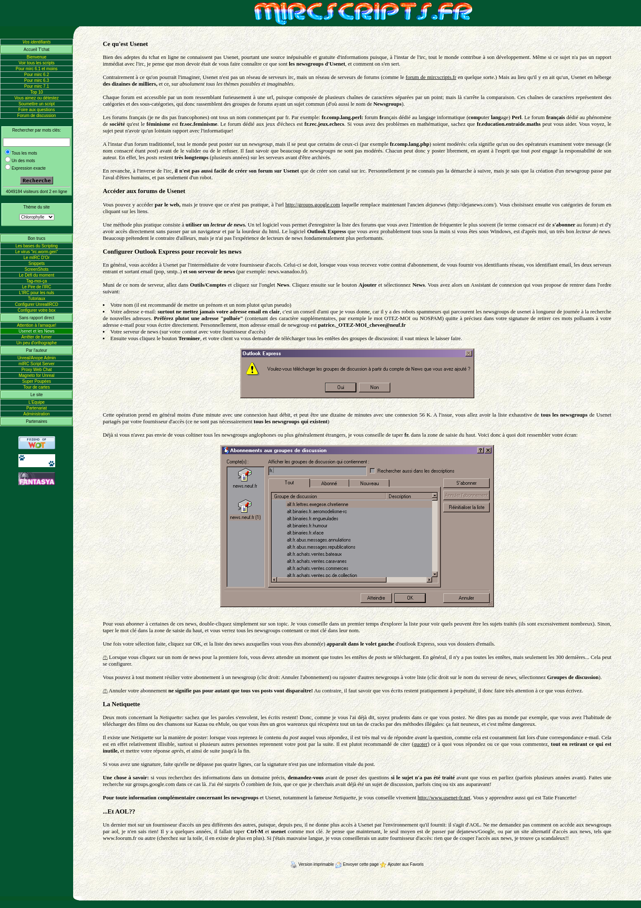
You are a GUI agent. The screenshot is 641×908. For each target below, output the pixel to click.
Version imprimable (312, 864)
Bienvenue (36, 57)
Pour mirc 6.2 (36, 74)
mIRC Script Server (36, 363)
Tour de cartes (36, 387)
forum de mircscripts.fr (431, 77)
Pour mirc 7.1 (36, 86)
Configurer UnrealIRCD (36, 304)
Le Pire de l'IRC (36, 287)
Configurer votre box (37, 310)
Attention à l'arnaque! (36, 325)
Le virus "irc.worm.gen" (36, 251)
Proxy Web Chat (36, 369)
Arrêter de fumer (36, 337)
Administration (36, 414)
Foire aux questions (36, 109)
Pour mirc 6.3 (36, 80)
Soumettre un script (36, 104)
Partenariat (36, 408)
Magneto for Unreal (37, 375)
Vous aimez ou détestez (36, 98)
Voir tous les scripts (36, 63)
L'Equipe (36, 402)
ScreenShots (36, 269)
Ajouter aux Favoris (401, 864)
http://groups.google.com (312, 204)
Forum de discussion (36, 115)
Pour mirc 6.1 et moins (36, 68)
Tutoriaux (36, 298)
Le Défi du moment (36, 275)
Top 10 (36, 92)
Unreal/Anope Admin (37, 358)
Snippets (36, 263)
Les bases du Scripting (36, 246)
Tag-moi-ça (36, 281)
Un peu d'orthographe (36, 343)
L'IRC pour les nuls (36, 292)
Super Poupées (36, 381)
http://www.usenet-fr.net (443, 797)
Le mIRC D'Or (36, 257)
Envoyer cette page (357, 864)
